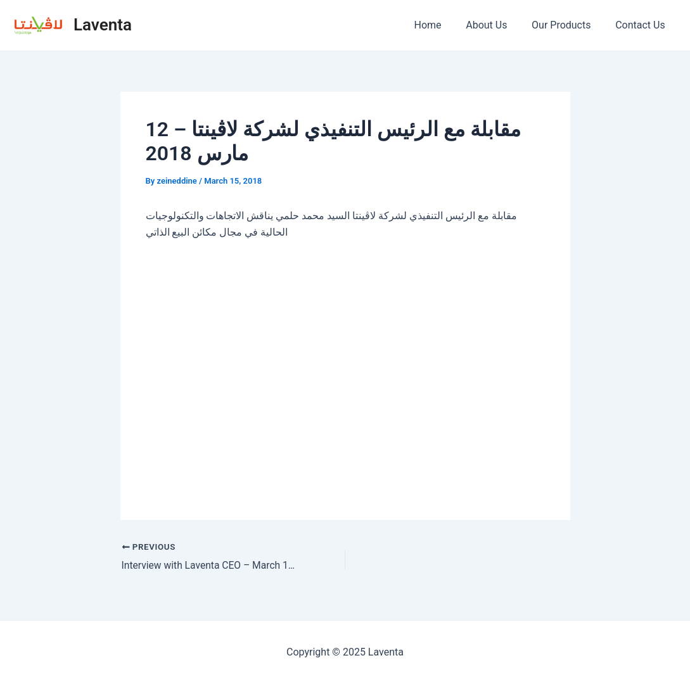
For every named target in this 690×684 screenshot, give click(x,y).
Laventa (102, 24)
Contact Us (642, 25)
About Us (497, 25)
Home (442, 25)
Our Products (567, 25)
